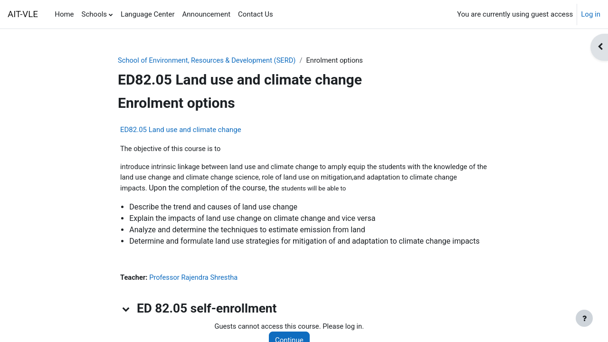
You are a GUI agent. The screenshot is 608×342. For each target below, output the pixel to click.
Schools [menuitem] (94, 14)
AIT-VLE (23, 14)
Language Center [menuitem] (147, 14)
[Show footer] (584, 318)
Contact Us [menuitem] (255, 14)
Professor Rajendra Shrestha (195, 279)
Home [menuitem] (64, 14)
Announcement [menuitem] (206, 14)
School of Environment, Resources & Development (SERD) (209, 60)
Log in (590, 14)
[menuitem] (281, 14)
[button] (126, 310)
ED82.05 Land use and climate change (180, 130)
